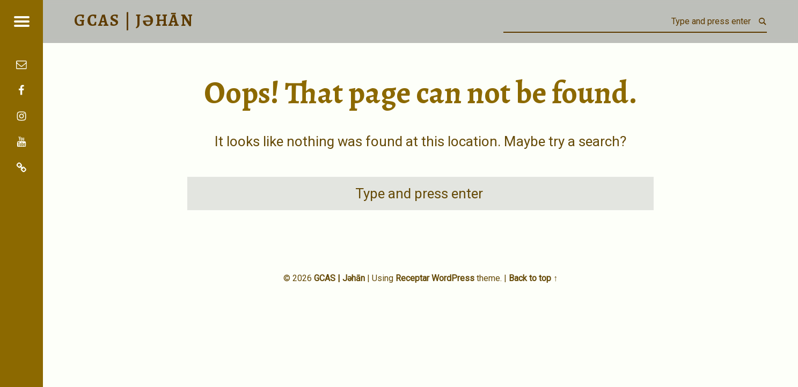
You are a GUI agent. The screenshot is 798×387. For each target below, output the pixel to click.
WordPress (452, 278)
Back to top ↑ (533, 278)
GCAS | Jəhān (339, 278)
